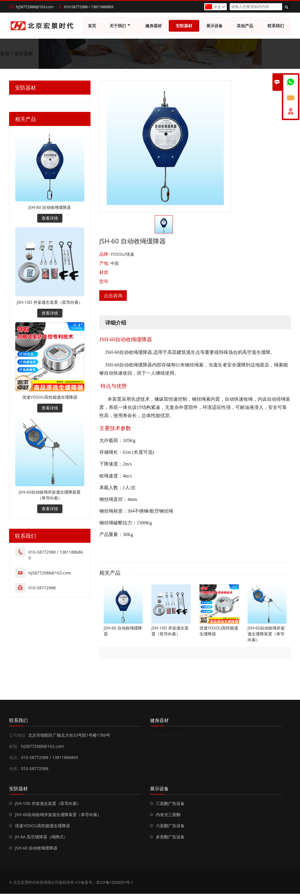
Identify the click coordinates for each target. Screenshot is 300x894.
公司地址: (18, 735)
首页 (92, 25)
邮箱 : (14, 746)
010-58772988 (42, 588)
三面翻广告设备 (170, 803)
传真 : (14, 769)
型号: (104, 281)
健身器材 (153, 25)
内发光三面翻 (168, 815)
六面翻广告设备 (170, 826)
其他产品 (245, 25)
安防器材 (184, 25)
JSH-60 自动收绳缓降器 (49, 207)
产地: (104, 263)
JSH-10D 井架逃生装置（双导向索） (50, 302)
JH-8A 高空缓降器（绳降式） (41, 837)
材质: (104, 272)
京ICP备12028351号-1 (114, 882)
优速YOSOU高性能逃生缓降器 (49, 397)
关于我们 (120, 25)
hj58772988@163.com (35, 6)
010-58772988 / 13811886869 (88, 6)
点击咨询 (113, 296)
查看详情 (50, 218)
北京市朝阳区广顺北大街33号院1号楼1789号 (69, 735)
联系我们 (275, 25)
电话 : (14, 757)
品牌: (104, 254)
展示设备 (214, 25)
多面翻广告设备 (170, 837)
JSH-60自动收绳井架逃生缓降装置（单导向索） (50, 495)
